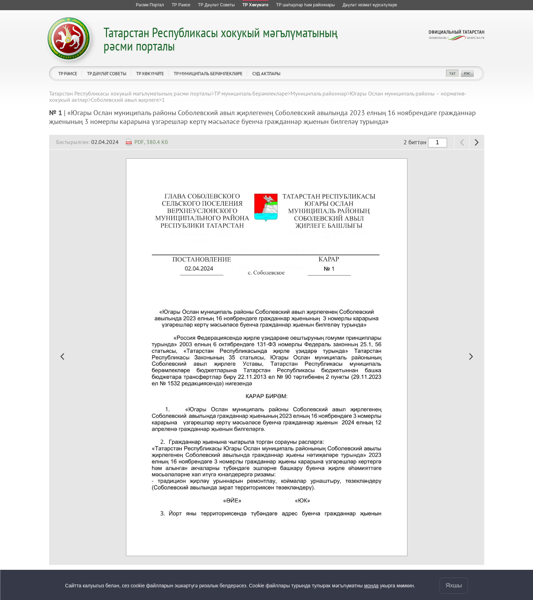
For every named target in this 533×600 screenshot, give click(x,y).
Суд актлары (266, 74)
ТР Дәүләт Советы (106, 74)
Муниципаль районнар (319, 93)
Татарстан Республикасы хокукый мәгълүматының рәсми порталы (221, 39)
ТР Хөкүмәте (150, 74)
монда (371, 585)
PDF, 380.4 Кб (151, 141)
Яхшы (454, 585)
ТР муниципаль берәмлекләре (208, 74)
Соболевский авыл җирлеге (125, 99)
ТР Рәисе (67, 74)
